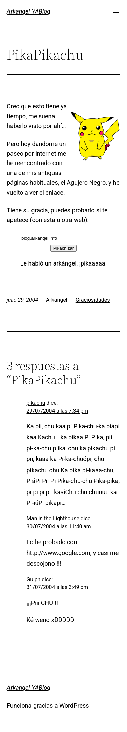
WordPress (74, 705)
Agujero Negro (86, 182)
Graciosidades (93, 300)
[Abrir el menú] (116, 11)
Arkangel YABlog (28, 11)
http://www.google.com (58, 552)
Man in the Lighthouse (53, 518)
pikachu (36, 403)
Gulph (34, 579)
